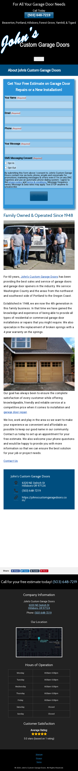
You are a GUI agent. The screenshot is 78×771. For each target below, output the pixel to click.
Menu (39, 59)
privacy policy (15, 182)
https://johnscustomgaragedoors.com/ (44, 499)
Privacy (39, 758)
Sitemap (39, 754)
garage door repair (15, 412)
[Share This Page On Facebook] (15, 570)
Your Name (15, 98)
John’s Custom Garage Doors (39, 276)
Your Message (17, 144)
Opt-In (11, 163)
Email (12, 113)
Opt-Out (12, 167)
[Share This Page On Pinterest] (44, 570)
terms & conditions (36, 182)
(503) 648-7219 (39, 15)
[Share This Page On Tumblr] (35, 570)
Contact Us (11, 461)
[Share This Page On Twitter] (24, 570)
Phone (13, 128)
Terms (39, 762)
